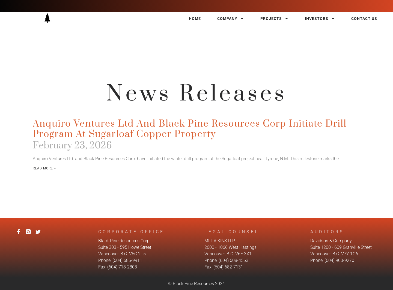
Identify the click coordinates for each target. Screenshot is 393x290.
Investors (320, 19)
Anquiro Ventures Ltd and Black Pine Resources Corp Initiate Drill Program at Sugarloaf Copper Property (190, 129)
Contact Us (364, 18)
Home (195, 18)
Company (230, 19)
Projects (274, 19)
